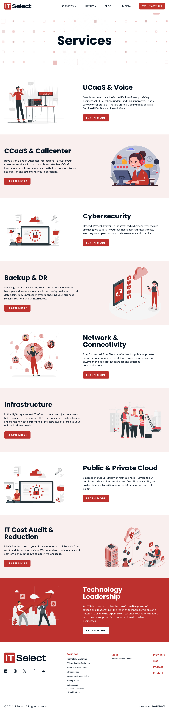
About (114, 654)
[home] (18, 6)
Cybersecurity (73, 685)
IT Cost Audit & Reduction (78, 663)
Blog (155, 660)
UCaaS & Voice (73, 692)
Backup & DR (73, 680)
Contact (158, 673)
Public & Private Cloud (77, 667)
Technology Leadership (77, 658)
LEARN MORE (96, 118)
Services (72, 654)
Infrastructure (73, 672)
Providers (159, 654)
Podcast (158, 666)
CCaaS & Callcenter (75, 688)
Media (126, 6)
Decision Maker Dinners (122, 658)
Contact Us (152, 6)
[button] (67, 6)
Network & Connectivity (78, 676)
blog (108, 6)
